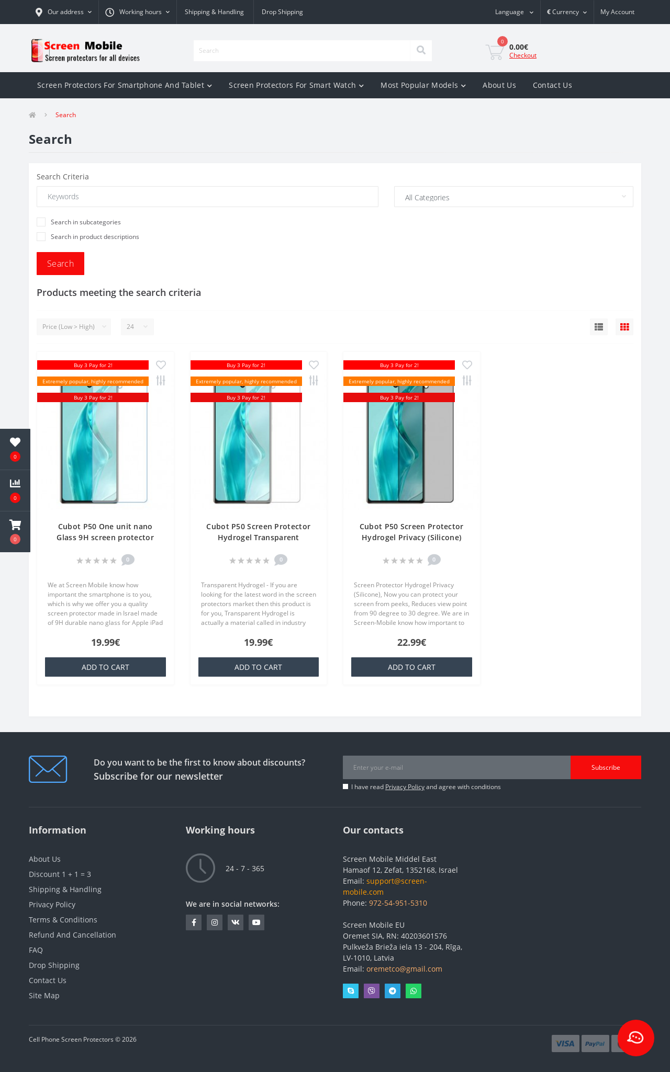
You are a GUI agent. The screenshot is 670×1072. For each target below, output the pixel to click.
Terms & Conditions (63, 920)
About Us (499, 85)
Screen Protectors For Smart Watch (296, 85)
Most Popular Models (423, 85)
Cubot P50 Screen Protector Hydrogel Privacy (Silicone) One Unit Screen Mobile (412, 537)
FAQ (36, 950)
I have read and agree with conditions (426, 786)
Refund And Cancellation (72, 935)
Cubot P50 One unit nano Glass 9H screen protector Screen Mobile (105, 537)
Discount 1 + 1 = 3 (60, 874)
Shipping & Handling (214, 11)
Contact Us (552, 85)
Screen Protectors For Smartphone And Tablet (124, 85)
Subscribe (605, 767)
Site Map (44, 995)
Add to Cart (105, 667)
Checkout (523, 55)
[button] (63, 12)
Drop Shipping (282, 11)
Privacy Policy (405, 786)
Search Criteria (63, 176)
